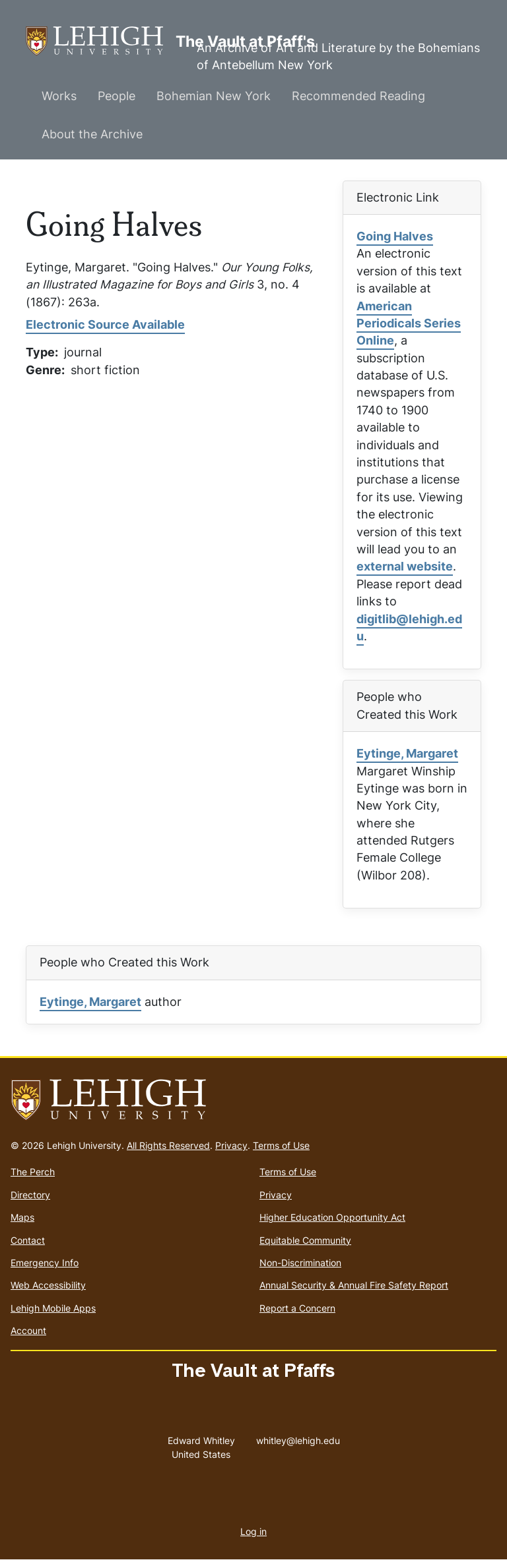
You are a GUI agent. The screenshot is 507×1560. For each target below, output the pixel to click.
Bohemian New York (213, 96)
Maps (22, 1217)
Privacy (231, 1145)
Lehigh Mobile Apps (53, 1308)
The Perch (33, 1171)
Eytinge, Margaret (407, 753)
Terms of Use (281, 1145)
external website (404, 566)
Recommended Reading (358, 96)
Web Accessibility (48, 1285)
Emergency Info (45, 1262)
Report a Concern (297, 1308)
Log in (253, 1531)
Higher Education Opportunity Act (332, 1217)
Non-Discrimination (300, 1262)
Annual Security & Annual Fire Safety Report (353, 1285)
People (116, 96)
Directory (30, 1194)
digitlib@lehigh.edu (409, 627)
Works (59, 96)
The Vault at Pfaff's (101, 41)
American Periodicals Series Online (408, 323)
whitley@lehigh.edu (298, 1437)
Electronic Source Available (105, 324)
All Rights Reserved (168, 1145)
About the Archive (92, 134)
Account (28, 1330)
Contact (28, 1240)
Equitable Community (305, 1240)
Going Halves (394, 236)
